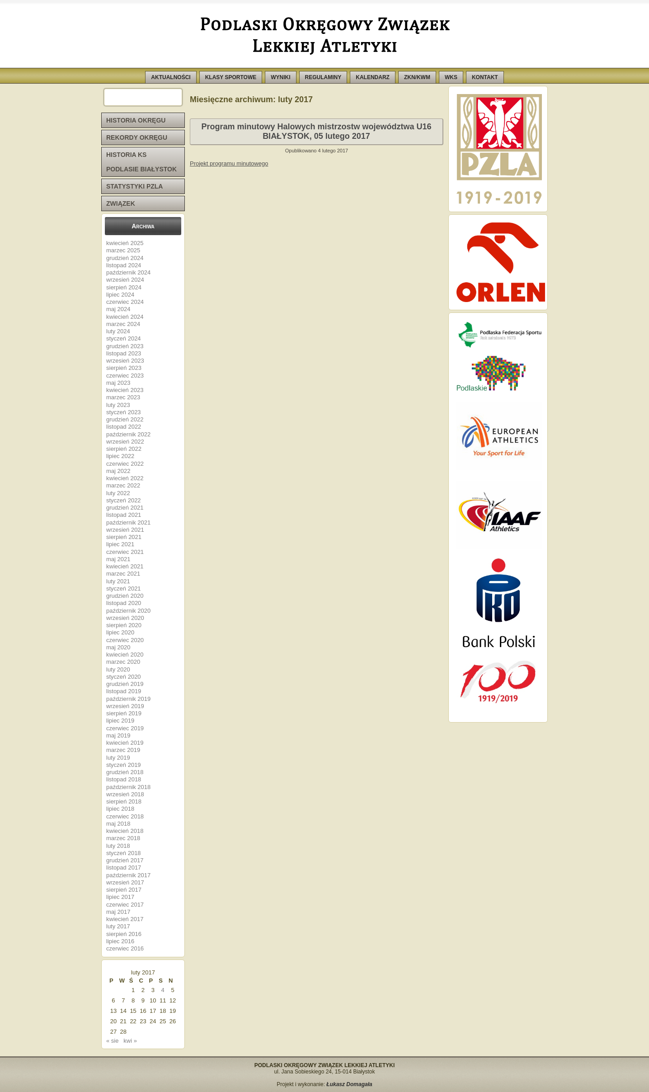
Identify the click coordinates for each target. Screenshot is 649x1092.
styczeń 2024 (123, 338)
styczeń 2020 (123, 676)
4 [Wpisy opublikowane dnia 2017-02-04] (163, 990)
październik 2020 (128, 610)
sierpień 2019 (123, 713)
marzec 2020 (123, 661)
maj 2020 (118, 647)
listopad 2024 (123, 265)
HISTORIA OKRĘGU (135, 120)
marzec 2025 (123, 250)
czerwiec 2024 (125, 301)
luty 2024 (118, 331)
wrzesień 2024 (125, 279)
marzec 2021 (123, 573)
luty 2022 (118, 493)
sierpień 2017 (123, 889)
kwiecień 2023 (124, 390)
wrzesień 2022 (125, 441)
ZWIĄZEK (120, 203)
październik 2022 (128, 434)
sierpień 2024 (123, 287)
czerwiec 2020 (125, 640)
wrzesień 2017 (125, 882)
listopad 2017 (123, 867)
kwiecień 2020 (124, 654)
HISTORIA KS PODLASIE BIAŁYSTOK (141, 162)
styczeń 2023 (123, 412)
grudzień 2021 (124, 507)
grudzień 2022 (124, 419)
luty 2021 (118, 581)
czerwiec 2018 (125, 816)
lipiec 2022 (120, 456)
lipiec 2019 (120, 720)
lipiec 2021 (120, 544)
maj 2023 (118, 382)
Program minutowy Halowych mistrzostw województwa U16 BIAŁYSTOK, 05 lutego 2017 (316, 131)
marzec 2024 (123, 324)
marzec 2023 (123, 397)
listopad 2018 (123, 779)
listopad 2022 (123, 426)
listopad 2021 (123, 514)
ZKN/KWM (417, 77)
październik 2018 (128, 787)
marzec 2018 (123, 838)
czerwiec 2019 (125, 728)
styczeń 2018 (123, 853)
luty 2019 (118, 757)
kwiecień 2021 (124, 566)
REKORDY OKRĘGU (136, 137)
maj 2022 (118, 471)
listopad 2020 (123, 603)
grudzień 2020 (124, 595)
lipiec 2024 (120, 294)
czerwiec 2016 (125, 948)
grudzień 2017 (124, 860)
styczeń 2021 (123, 588)
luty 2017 (118, 926)
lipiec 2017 (120, 896)
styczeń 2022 (123, 500)
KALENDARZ (373, 77)
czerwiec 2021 (125, 551)
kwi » (130, 1040)
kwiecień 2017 (124, 919)
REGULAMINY (323, 77)
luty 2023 (118, 405)
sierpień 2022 (123, 448)
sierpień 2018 (123, 801)
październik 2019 (128, 698)
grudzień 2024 (124, 258)
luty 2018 (118, 845)
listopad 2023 (123, 353)
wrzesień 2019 (125, 706)
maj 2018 (118, 823)
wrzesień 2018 (125, 794)
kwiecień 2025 (124, 243)
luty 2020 (118, 669)
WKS (451, 77)
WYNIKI (280, 77)
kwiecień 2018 (124, 830)
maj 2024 (118, 309)
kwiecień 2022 (124, 478)
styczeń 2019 (123, 764)
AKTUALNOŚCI (170, 77)
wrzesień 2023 (125, 360)
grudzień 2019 (124, 684)
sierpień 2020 (123, 625)
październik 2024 (128, 272)
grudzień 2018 (124, 772)
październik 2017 (128, 875)
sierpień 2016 (123, 934)
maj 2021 (118, 559)
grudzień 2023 (124, 346)
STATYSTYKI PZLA (134, 186)
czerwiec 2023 (125, 375)
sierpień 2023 (123, 367)
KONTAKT (485, 77)
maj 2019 (118, 735)
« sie (112, 1040)
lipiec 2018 (120, 808)
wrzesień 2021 (125, 529)
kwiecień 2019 (124, 742)
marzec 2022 (123, 485)
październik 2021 (128, 522)
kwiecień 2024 (124, 316)
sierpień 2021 (123, 537)
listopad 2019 (123, 691)
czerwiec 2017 (125, 904)
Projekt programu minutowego (229, 163)
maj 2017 (118, 911)
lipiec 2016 (120, 941)
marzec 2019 (123, 750)
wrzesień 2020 (125, 618)
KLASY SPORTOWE (231, 77)
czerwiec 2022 (125, 463)
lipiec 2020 (120, 632)
